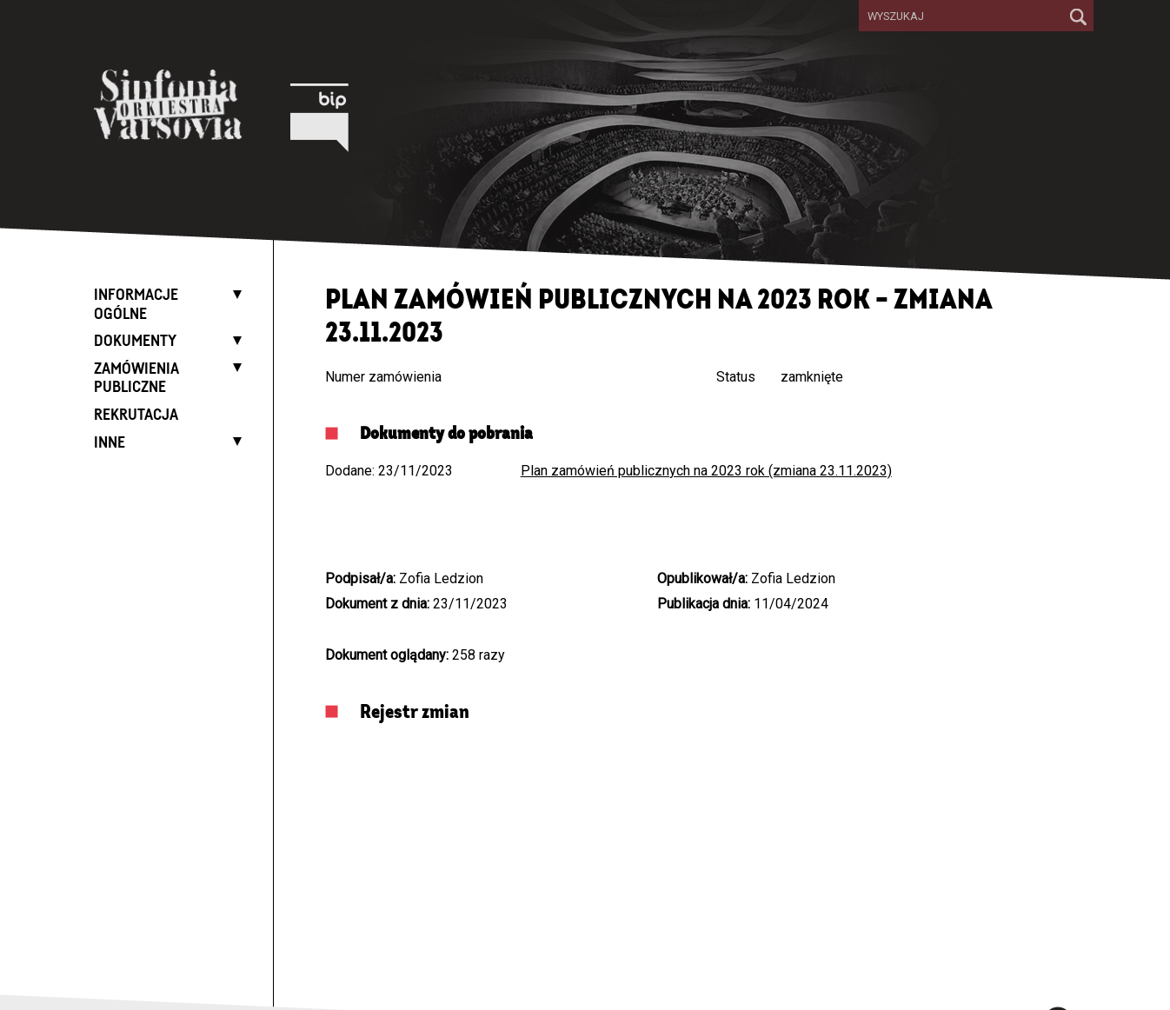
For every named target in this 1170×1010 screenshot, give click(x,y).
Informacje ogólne (136, 305)
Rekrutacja (136, 415)
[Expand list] (233, 294)
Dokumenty (135, 341)
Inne (109, 443)
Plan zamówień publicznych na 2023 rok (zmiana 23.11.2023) (706, 470)
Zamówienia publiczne (136, 379)
